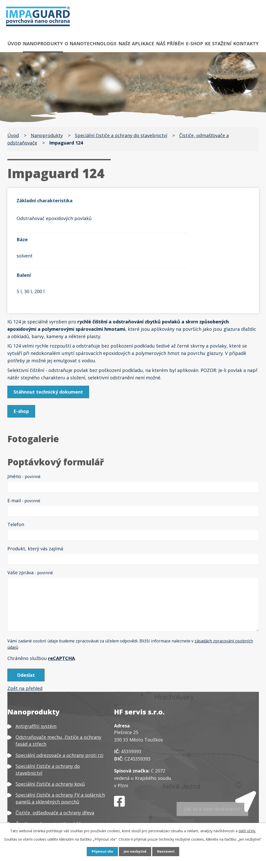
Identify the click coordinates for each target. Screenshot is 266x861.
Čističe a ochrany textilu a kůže (49, 770)
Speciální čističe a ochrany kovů (50, 731)
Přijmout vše (100, 851)
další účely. (247, 830)
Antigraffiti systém (36, 673)
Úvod (14, 43)
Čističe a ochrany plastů (42, 781)
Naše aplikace (136, 43)
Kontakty (246, 43)
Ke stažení (218, 43)
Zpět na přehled (25, 635)
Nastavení (167, 851)
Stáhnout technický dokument (49, 337)
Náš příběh (170, 43)
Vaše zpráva (30, 518)
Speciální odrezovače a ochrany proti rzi (59, 702)
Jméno (23, 422)
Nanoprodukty (43, 43)
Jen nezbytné (135, 851)
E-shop (194, 43)
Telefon (15, 470)
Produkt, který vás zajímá (35, 494)
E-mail (23, 446)
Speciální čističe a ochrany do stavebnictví (121, 135)
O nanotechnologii (90, 43)
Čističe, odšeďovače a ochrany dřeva (55, 759)
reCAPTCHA (61, 604)
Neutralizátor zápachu (40, 810)
